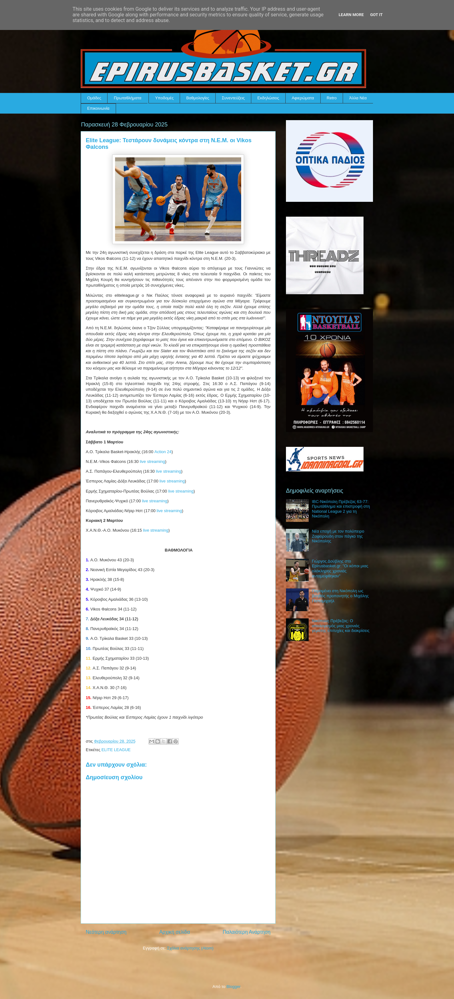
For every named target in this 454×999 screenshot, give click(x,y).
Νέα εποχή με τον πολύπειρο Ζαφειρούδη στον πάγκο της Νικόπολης (338, 536)
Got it (376, 14)
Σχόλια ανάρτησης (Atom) (190, 948)
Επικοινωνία (98, 108)
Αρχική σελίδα (174, 932)
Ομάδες (94, 98)
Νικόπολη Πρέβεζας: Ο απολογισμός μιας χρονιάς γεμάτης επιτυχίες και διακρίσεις (341, 625)
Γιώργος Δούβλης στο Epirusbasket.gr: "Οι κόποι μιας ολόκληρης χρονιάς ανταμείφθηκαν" (340, 568)
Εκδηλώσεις (268, 98)
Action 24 (163, 451)
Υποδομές (164, 98)
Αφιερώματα (303, 98)
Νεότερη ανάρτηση (106, 932)
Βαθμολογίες (197, 98)
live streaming (152, 461)
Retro (332, 98)
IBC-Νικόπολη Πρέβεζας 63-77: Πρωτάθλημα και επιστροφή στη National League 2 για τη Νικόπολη (341, 509)
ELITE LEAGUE (116, 749)
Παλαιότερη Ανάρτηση (247, 932)
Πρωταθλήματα (127, 98)
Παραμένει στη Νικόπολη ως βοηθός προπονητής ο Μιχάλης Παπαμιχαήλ (340, 595)
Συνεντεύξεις (233, 98)
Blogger (233, 986)
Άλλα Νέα (358, 98)
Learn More (351, 14)
